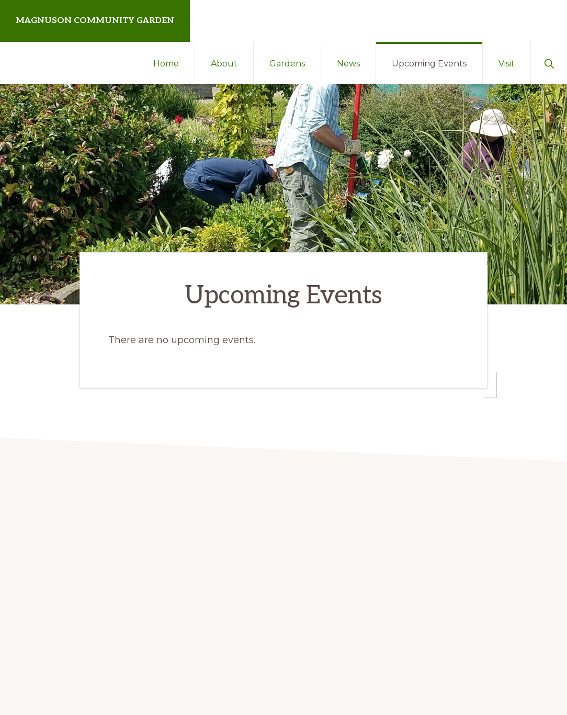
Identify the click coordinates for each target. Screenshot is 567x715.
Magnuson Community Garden (95, 21)
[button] (549, 63)
